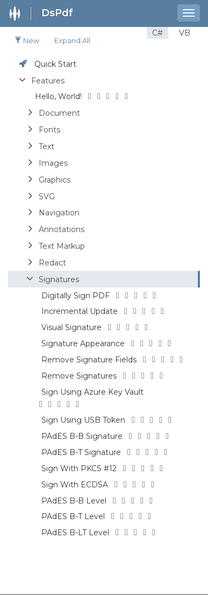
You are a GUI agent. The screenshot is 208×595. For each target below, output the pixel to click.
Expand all (72, 41)
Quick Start (55, 64)
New (27, 41)
